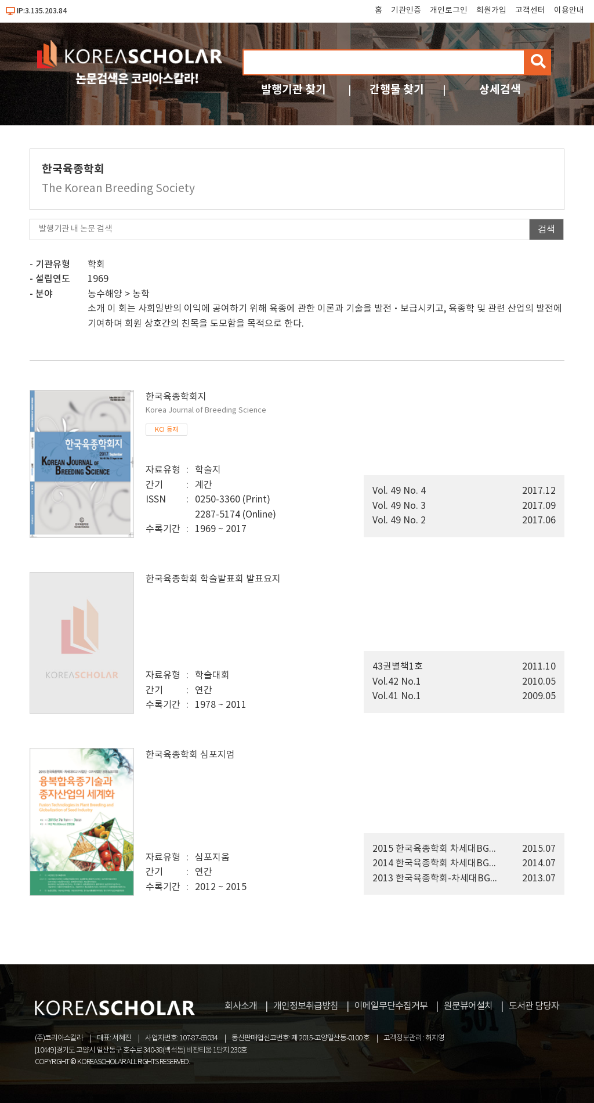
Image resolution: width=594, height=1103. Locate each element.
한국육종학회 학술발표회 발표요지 (213, 579)
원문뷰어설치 (468, 1006)
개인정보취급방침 (305, 1006)
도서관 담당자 (534, 1006)
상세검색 (500, 89)
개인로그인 (449, 10)
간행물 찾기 (397, 89)
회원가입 (491, 10)
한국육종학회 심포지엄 (190, 755)
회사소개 (240, 1006)
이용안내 (569, 10)
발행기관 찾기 (293, 89)
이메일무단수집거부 (391, 1006)
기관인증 (406, 10)
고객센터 (530, 10)
